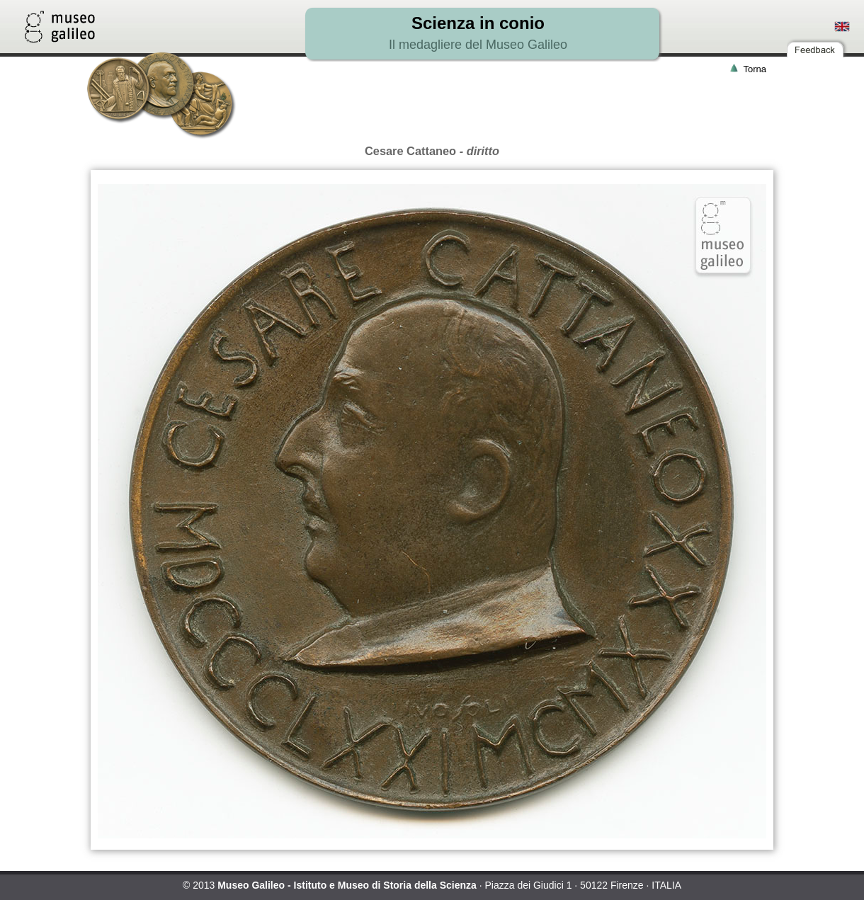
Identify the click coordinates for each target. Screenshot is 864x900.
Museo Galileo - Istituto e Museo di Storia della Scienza (347, 885)
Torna (754, 69)
